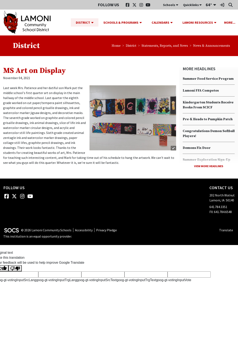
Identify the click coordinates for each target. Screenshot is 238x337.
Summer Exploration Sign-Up (206, 160)
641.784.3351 (218, 207)
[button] (94, 22)
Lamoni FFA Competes (201, 91)
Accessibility (84, 230)
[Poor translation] (15, 268)
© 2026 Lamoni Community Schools (46, 230)
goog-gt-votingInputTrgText (136, 280)
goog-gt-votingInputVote (173, 280)
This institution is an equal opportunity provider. (37, 236)
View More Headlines (208, 166)
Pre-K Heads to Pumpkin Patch (208, 119)
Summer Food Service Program (208, 79)
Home (116, 46)
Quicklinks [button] (192, 5)
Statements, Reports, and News (164, 46)
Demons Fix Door (197, 148)
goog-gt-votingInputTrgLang (56, 280)
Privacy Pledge (106, 230)
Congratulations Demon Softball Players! (209, 133)
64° (209, 4)
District (131, 46)
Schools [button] (170, 5)
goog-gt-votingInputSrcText (96, 280)
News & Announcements (211, 46)
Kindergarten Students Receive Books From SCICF (208, 105)
